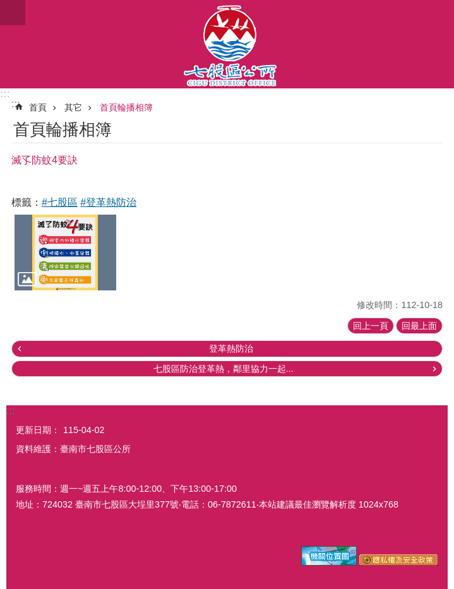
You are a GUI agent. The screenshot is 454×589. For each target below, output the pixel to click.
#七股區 (60, 202)
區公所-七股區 (227, 44)
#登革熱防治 (108, 202)
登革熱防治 (231, 348)
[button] (65, 253)
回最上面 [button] (419, 326)
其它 (73, 107)
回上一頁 (370, 326)
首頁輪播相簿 (126, 107)
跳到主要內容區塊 (6, 6)
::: (5, 93)
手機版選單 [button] (12, 12)
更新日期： (38, 430)
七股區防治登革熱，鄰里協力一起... (223, 369)
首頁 (38, 107)
